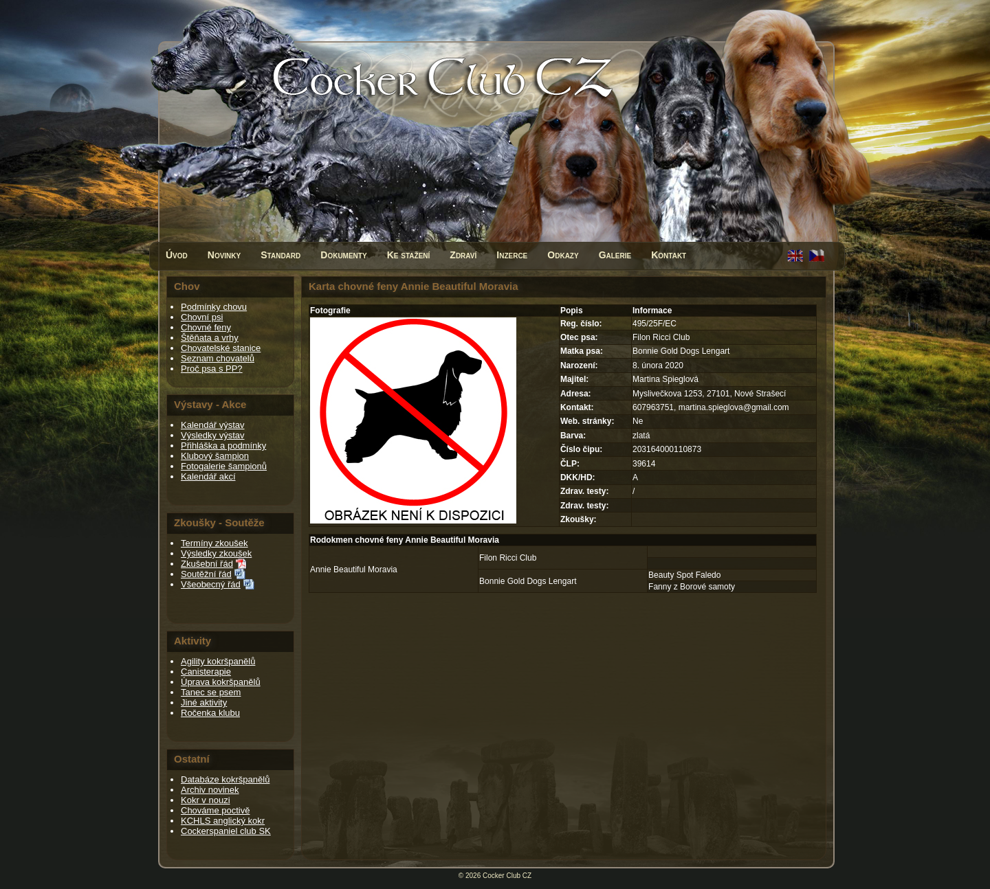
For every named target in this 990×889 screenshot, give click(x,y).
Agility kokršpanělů (218, 661)
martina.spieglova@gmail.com (734, 407)
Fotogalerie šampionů (224, 466)
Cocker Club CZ (507, 875)
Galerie (615, 254)
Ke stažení (408, 254)
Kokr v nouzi (205, 800)
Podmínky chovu (214, 307)
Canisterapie (206, 671)
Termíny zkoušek (214, 543)
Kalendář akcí (208, 476)
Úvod (177, 254)
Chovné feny (206, 327)
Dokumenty (343, 254)
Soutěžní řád (206, 574)
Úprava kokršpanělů (221, 682)
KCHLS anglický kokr (223, 820)
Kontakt (668, 254)
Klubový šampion (215, 456)
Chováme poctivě (215, 810)
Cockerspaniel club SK (226, 831)
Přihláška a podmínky (223, 445)
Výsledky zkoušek (216, 553)
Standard (280, 254)
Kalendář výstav (213, 425)
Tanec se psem (211, 692)
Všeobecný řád (211, 584)
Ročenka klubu (210, 713)
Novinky (224, 254)
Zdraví (463, 254)
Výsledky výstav (212, 435)
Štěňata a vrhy (210, 338)
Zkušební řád (207, 564)
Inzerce (511, 254)
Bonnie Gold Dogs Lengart (527, 581)
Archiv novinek (210, 790)
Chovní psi (202, 317)
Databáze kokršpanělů (225, 779)
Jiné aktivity (204, 702)
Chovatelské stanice (221, 348)
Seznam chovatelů (217, 358)
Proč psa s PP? (212, 368)
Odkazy (562, 254)
